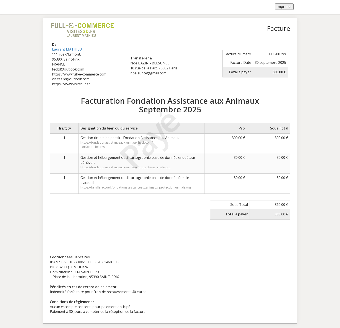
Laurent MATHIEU (67, 49)
